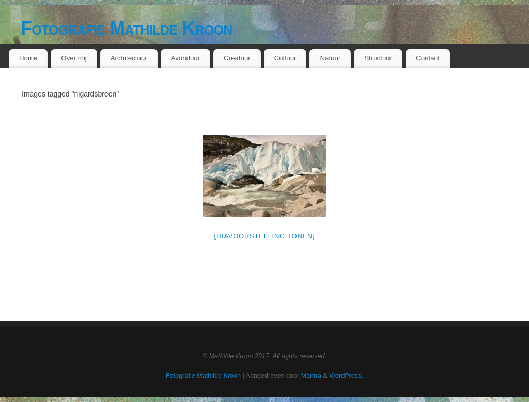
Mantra (311, 375)
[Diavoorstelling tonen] (264, 236)
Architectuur (129, 58)
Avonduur (185, 58)
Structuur (378, 58)
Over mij (74, 58)
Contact (428, 58)
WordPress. (346, 375)
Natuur (330, 58)
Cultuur (285, 58)
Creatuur (237, 58)
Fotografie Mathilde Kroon (126, 28)
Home (28, 58)
